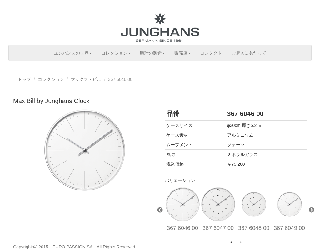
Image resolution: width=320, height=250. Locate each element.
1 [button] (231, 242)
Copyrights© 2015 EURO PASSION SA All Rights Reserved (74, 246)
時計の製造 (152, 52)
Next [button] (311, 210)
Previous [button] (160, 210)
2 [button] (241, 242)
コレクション (116, 52)
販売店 (182, 52)
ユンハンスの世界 (73, 52)
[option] (182, 210)
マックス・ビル (86, 79)
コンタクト (211, 52)
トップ (24, 79)
